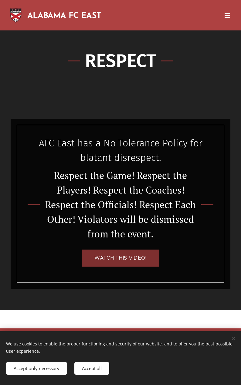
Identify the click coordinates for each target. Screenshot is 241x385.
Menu (227, 15)
